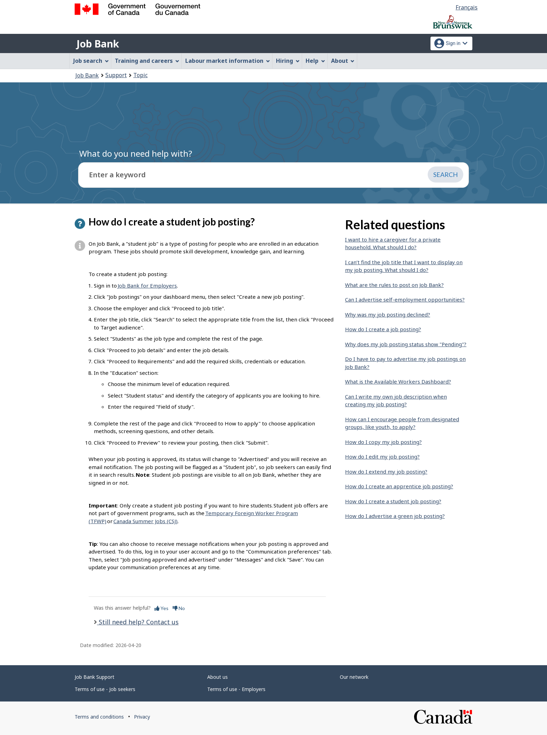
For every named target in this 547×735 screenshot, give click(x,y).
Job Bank (97, 43)
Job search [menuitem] (91, 61)
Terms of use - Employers (236, 689)
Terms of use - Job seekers (105, 689)
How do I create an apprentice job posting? (399, 486)
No (179, 608)
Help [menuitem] (315, 61)
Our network (354, 677)
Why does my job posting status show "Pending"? (405, 344)
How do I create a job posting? (383, 329)
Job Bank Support (94, 677)
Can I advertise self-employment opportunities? (405, 299)
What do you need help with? (135, 153)
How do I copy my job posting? (383, 441)
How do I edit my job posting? (382, 456)
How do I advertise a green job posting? (395, 515)
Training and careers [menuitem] (147, 61)
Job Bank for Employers (147, 285)
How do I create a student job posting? (393, 501)
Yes (161, 608)
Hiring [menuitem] (288, 61)
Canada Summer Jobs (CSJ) (145, 521)
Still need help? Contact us (138, 622)
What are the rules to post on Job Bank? (394, 284)
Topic (140, 75)
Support (116, 75)
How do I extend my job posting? (386, 471)
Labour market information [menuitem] (227, 61)
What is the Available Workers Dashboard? (398, 381)
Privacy (142, 716)
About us (217, 677)
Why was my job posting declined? (387, 314)
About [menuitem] (343, 61)
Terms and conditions (99, 716)
